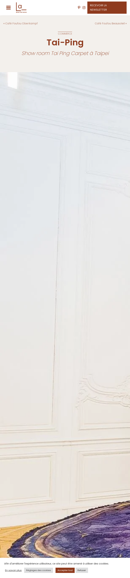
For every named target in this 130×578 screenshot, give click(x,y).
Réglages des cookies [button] (38, 570)
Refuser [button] (82, 570)
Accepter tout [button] (65, 570)
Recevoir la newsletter (98, 7)
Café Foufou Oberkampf (21, 23)
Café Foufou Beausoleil (110, 23)
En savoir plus (13, 570)
